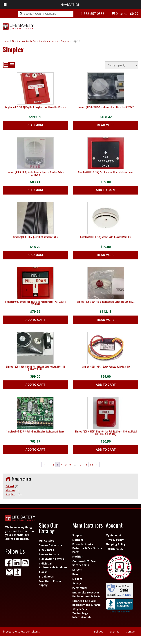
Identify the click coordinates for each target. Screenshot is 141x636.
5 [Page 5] (66, 464)
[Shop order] (121, 65)
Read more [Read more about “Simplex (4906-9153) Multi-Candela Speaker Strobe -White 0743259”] (35, 190)
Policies (98, 631)
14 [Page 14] (91, 464)
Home (6, 41)
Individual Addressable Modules (53, 565)
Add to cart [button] (106, 190)
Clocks (43, 572)
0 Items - (125, 13)
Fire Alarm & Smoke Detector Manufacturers (35, 41)
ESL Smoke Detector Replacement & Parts (86, 594)
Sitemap (114, 631)
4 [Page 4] (61, 464)
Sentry (76, 583)
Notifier (77, 556)
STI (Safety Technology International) (81, 613)
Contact (130, 631)
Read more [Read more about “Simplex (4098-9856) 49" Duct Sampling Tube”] (35, 254)
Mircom (10, 490)
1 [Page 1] (49, 464)
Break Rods (46, 576)
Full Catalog (47, 540)
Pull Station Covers (51, 559)
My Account (113, 535)
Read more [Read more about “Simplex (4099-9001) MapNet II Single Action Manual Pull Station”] (35, 125)
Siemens (78, 539)
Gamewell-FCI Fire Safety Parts (84, 563)
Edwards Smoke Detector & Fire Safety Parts (87, 548)
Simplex (65, 41)
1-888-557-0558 (92, 13)
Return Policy (114, 549)
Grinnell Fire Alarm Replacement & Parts (86, 602)
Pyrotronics (80, 588)
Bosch (76, 574)
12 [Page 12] (79, 464)
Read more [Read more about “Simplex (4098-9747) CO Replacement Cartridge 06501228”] (106, 319)
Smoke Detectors (50, 545)
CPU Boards (46, 549)
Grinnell (10, 486)
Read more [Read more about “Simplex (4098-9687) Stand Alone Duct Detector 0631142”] (106, 125)
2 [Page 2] (53, 464)
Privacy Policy (115, 539)
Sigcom (77, 578)
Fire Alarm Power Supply (50, 583)
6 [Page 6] (70, 464)
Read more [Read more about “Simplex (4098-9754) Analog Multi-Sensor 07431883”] (106, 254)
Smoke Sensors (49, 554)
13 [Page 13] (85, 464)
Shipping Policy (116, 544)
